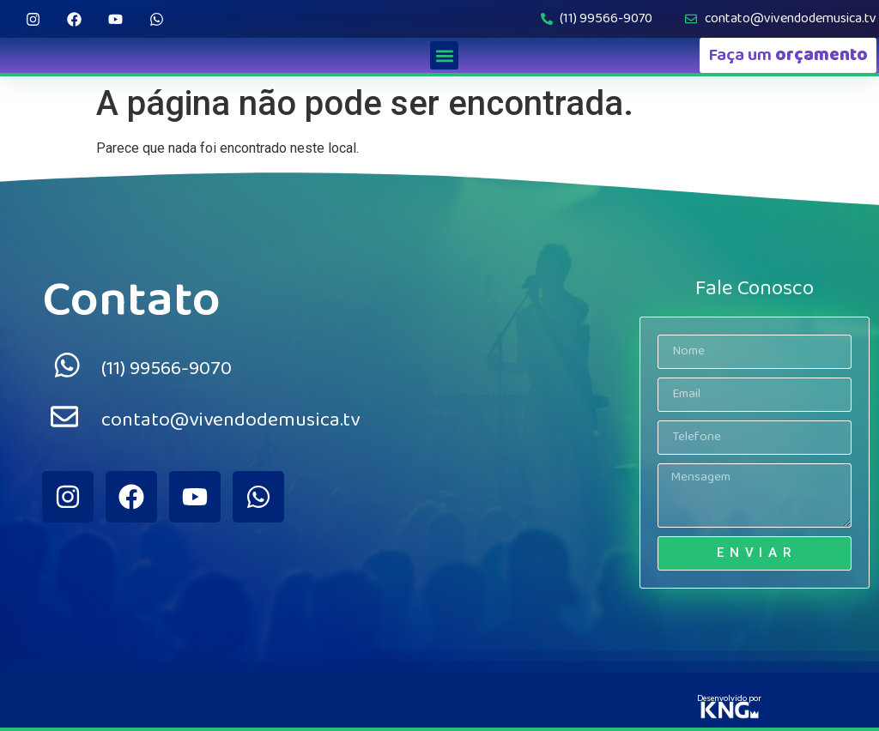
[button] (444, 55)
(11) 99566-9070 (166, 368)
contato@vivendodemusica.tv (230, 420)
